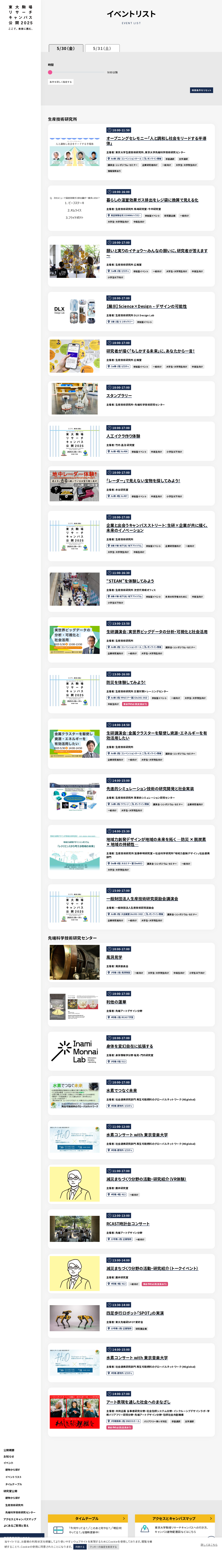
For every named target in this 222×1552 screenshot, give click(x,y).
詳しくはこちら (209, 1544)
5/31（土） (102, 48)
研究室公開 (10, 1491)
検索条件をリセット (201, 90)
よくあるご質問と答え (16, 1525)
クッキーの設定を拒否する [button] (103, 1546)
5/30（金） (66, 48)
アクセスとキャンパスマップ (20, 1519)
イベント (9, 1463)
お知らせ (9, 1456)
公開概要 (9, 1450)
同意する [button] (80, 1546)
